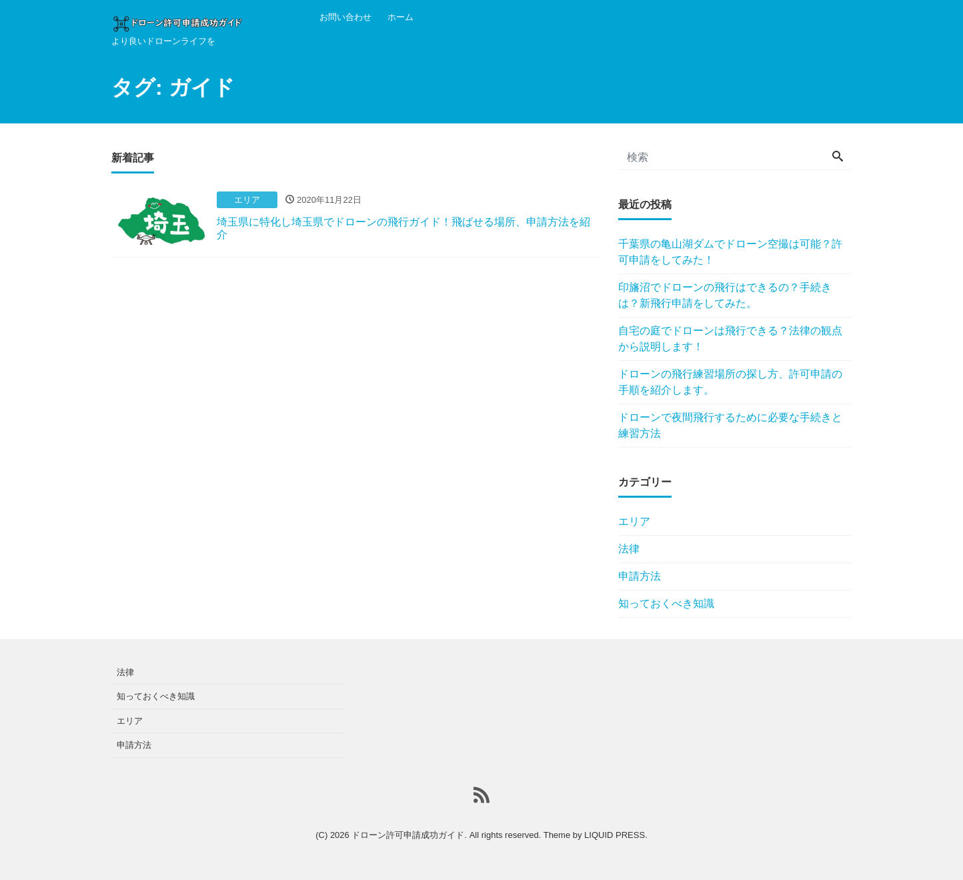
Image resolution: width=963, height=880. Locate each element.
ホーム (400, 17)
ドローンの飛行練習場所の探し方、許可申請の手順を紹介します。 (730, 382)
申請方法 (639, 576)
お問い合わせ (345, 17)
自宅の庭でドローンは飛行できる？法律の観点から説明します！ (730, 338)
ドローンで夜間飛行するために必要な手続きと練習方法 (730, 425)
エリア (634, 521)
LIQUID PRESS (614, 835)
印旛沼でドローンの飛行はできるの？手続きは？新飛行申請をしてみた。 (725, 295)
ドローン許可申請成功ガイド (407, 835)
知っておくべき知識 (666, 603)
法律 (629, 548)
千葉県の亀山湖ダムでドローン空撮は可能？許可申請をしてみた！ (730, 252)
